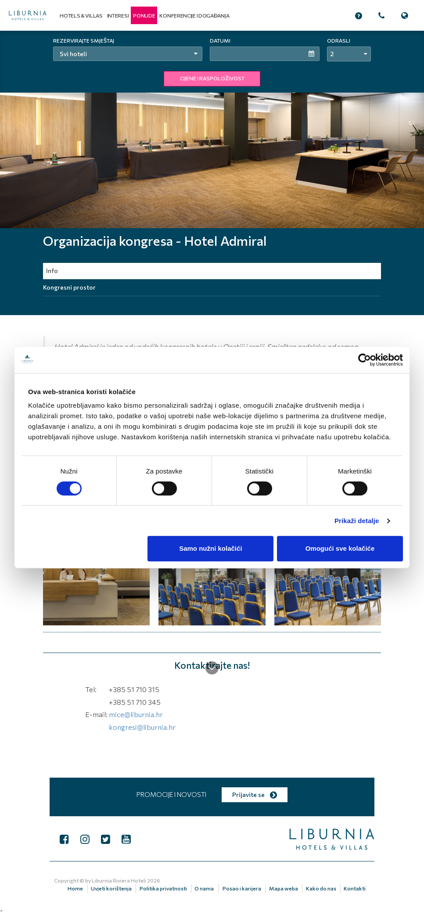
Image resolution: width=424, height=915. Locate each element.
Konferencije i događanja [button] (194, 15)
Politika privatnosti (163, 888)
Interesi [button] (118, 15)
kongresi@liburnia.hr (142, 727)
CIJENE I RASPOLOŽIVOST (212, 78)
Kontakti (355, 888)
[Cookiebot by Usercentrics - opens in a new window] (364, 359)
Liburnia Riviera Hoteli (119, 880)
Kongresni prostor (69, 287)
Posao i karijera (242, 888)
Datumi (220, 40)
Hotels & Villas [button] (81, 15)
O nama (204, 888)
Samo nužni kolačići (210, 548)
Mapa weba (283, 888)
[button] (144, 15)
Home (75, 888)
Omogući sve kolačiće (340, 548)
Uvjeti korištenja (111, 888)
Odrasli (338, 40)
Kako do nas (321, 888)
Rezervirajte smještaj (83, 40)
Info (52, 270)
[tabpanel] (212, 129)
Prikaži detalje (356, 520)
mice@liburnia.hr (136, 714)
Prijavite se (254, 794)
